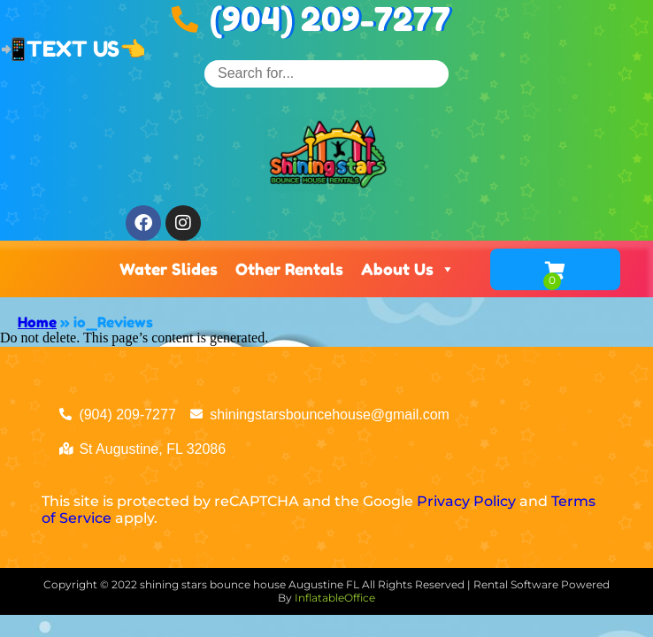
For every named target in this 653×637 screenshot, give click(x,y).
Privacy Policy (466, 501)
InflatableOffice (335, 597)
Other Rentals (289, 269)
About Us (408, 269)
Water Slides (168, 269)
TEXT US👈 (86, 49)
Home (37, 322)
